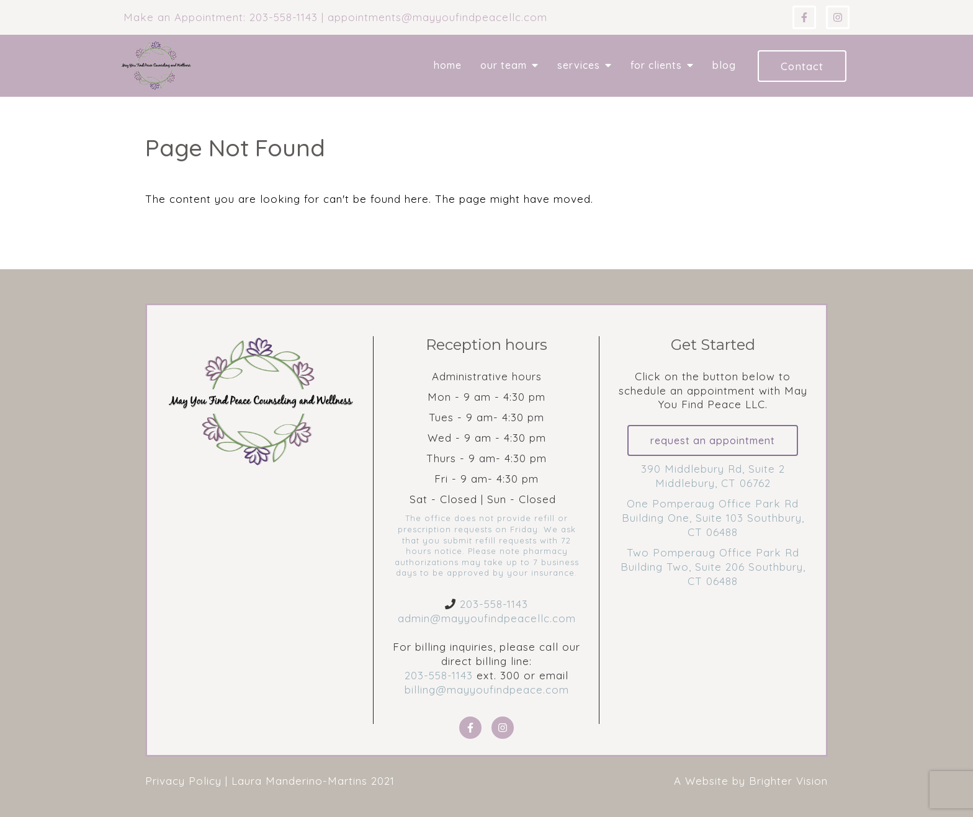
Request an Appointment (712, 440)
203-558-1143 (494, 603)
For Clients (656, 65)
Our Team (503, 65)
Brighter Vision (788, 780)
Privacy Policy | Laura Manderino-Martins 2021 (270, 780)
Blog (724, 65)
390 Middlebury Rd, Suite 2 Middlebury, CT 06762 (713, 475)
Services (578, 65)
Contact (802, 66)
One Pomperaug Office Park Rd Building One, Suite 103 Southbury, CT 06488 (713, 517)
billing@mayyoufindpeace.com (487, 689)
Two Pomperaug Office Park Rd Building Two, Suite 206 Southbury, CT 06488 (713, 566)
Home (448, 65)
